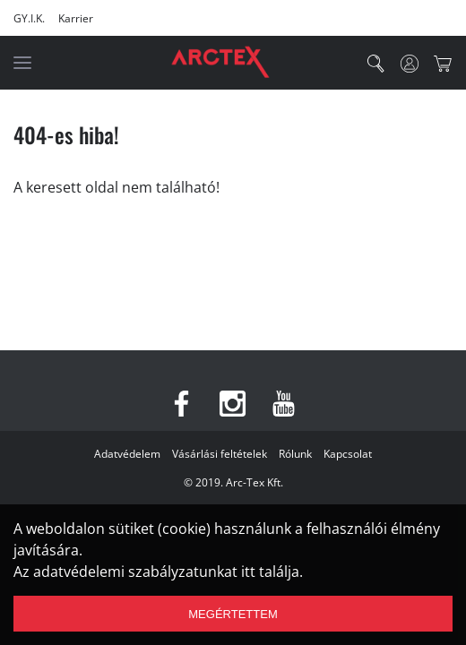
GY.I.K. (29, 18)
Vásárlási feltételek (219, 453)
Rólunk (295, 453)
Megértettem (232, 614)
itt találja (270, 571)
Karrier (75, 18)
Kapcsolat (348, 453)
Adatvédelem (127, 453)
